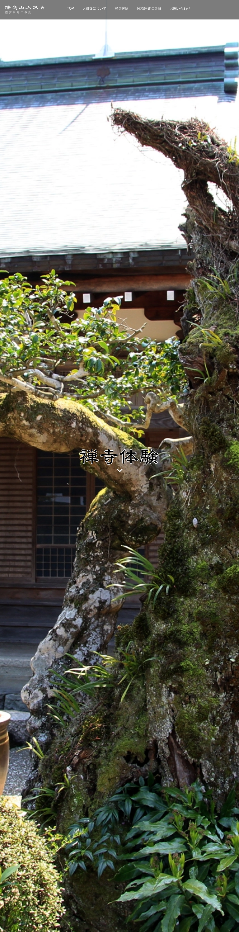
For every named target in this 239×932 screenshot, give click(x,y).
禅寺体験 (122, 8)
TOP (70, 8)
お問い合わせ (180, 8)
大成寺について (94, 8)
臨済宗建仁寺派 (149, 8)
